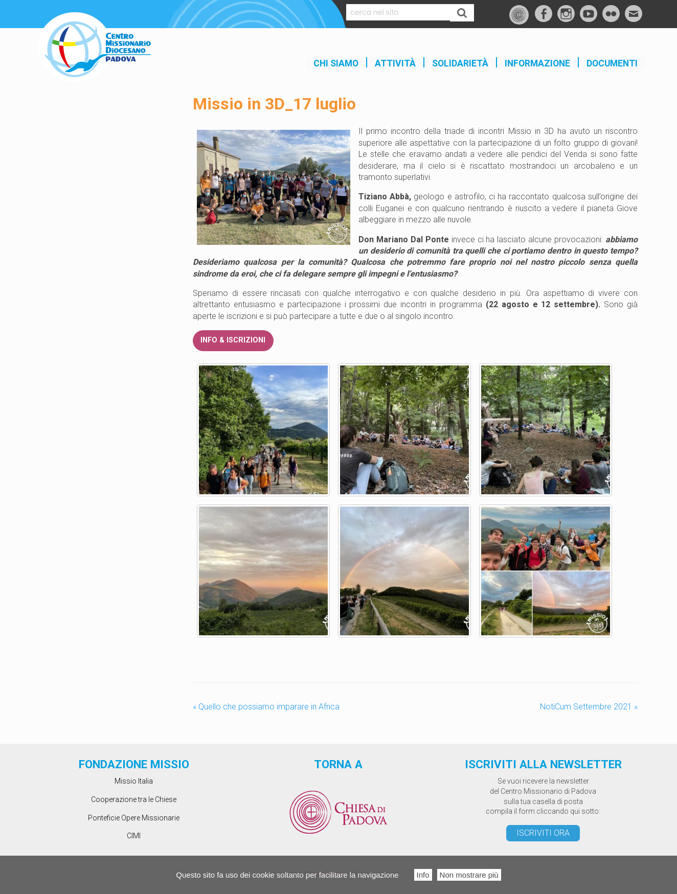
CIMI (134, 836)
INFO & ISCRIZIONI (232, 340)
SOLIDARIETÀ (460, 63)
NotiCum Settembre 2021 (589, 707)
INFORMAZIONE (537, 63)
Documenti (612, 63)
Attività (395, 63)
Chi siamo (335, 63)
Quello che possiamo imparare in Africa (266, 707)
